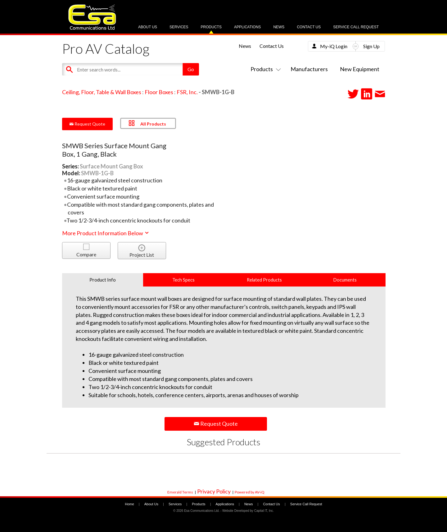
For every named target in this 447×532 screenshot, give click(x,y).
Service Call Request (356, 27)
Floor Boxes (159, 92)
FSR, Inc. (187, 92)
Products (211, 27)
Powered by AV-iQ (249, 492)
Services (178, 27)
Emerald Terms (180, 492)
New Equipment (359, 69)
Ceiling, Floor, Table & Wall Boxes (101, 92)
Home (129, 504)
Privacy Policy (214, 491)
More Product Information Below (106, 233)
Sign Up (371, 46)
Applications (247, 27)
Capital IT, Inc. (264, 510)
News (278, 27)
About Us (147, 27)
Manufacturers (309, 69)
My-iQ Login (333, 46)
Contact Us (309, 27)
